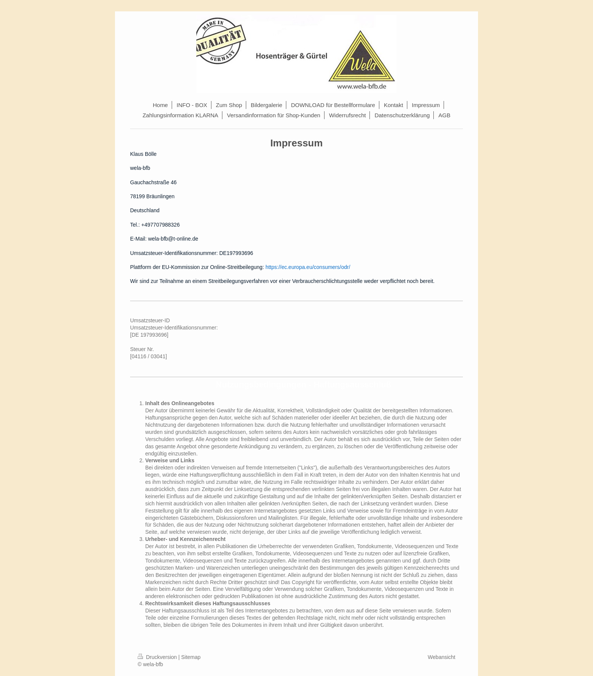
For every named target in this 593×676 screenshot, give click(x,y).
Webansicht (441, 657)
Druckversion (158, 657)
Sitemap (190, 657)
